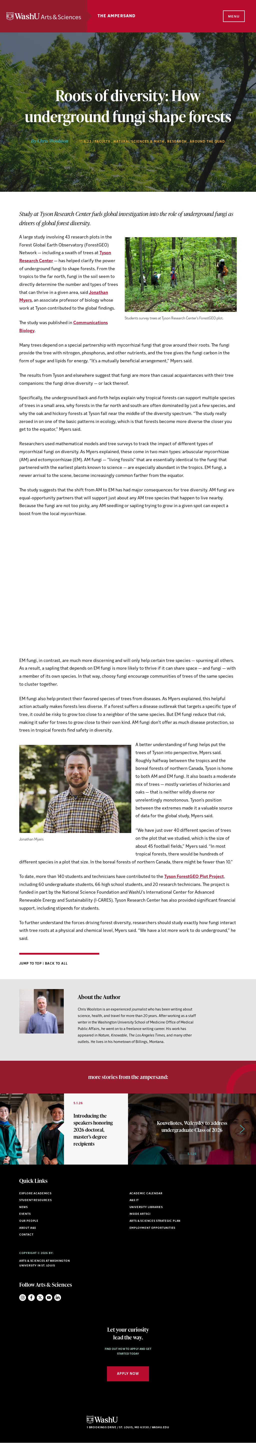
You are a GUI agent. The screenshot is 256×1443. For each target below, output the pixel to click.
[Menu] (233, 16)
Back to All (56, 963)
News (23, 1207)
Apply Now (128, 1374)
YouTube (49, 1297)
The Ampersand (117, 16)
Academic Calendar (146, 1193)
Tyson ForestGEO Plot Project (194, 877)
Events (25, 1214)
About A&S (27, 1228)
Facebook (31, 1297)
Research (176, 141)
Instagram (22, 1297)
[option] (64, 1129)
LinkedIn (58, 1297)
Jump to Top (31, 963)
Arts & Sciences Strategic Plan (155, 1221)
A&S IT (134, 1200)
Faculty (102, 141)
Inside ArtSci (140, 1214)
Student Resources (35, 1200)
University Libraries (146, 1207)
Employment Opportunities (153, 1228)
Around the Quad (207, 141)
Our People (28, 1221)
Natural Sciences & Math (139, 141)
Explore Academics (35, 1193)
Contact (26, 1235)
